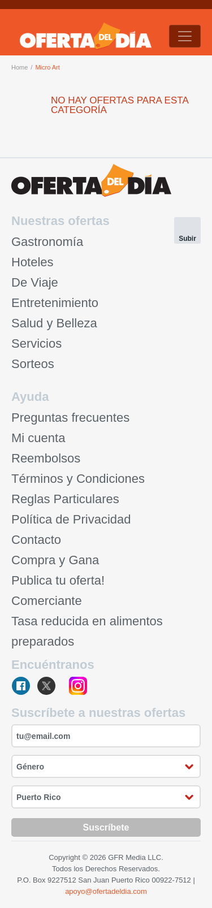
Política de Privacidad (71, 519)
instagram (78, 687)
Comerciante (46, 601)
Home (19, 67)
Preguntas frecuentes (70, 417)
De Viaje (34, 282)
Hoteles (32, 262)
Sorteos (32, 364)
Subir (187, 239)
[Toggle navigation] (185, 36)
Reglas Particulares (65, 499)
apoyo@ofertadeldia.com (106, 891)
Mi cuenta (38, 438)
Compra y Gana (55, 560)
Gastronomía (47, 242)
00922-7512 (171, 880)
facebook (22, 687)
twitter (50, 687)
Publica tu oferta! (58, 580)
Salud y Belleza (54, 323)
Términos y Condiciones (78, 479)
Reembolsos (45, 458)
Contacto (36, 540)
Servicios (36, 343)
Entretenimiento (54, 303)
